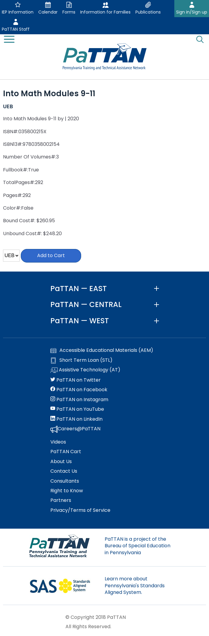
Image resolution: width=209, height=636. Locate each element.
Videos (58, 442)
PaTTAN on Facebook (78, 389)
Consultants (64, 481)
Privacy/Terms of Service (80, 510)
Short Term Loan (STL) (81, 360)
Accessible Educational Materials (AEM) (101, 350)
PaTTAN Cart (65, 451)
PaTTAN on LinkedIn (76, 419)
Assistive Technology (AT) (85, 370)
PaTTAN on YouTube (77, 409)
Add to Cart (51, 255)
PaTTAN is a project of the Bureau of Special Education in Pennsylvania (137, 546)
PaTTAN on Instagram (79, 399)
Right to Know (66, 490)
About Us (61, 461)
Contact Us (63, 471)
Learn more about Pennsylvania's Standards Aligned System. (135, 585)
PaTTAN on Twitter (75, 380)
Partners (60, 500)
